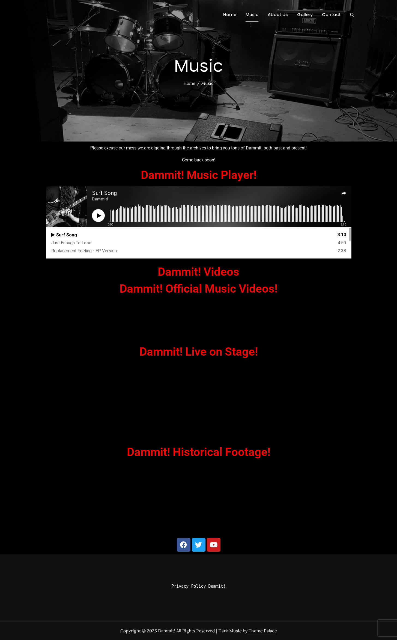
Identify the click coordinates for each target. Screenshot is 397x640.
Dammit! (166, 630)
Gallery (305, 14)
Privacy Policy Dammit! (198, 586)
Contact (331, 14)
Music (252, 14)
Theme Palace (263, 630)
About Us (278, 14)
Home (229, 14)
